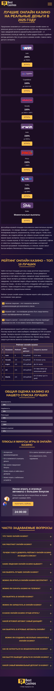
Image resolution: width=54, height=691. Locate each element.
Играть (27, 65)
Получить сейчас (23, 504)
